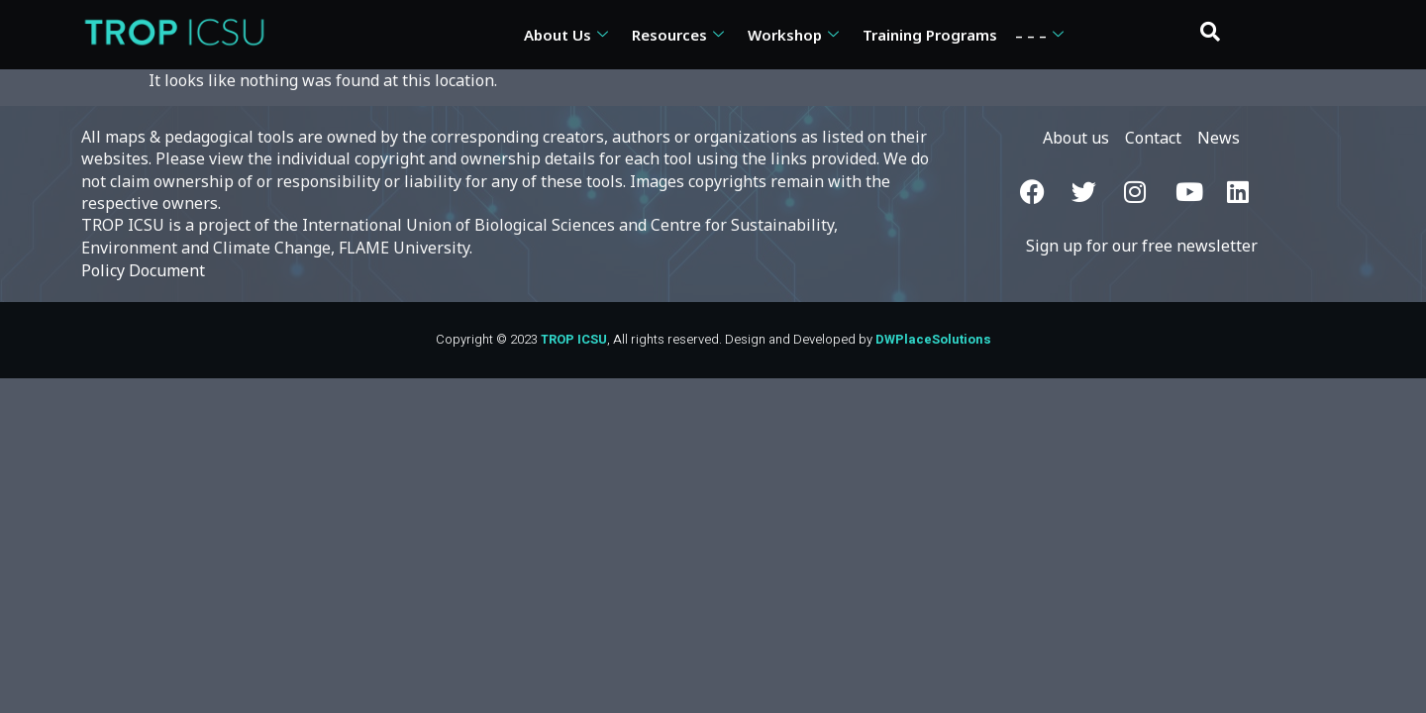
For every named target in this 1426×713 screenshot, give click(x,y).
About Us (566, 35)
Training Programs (930, 35)
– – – (1039, 35)
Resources (678, 35)
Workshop (793, 35)
